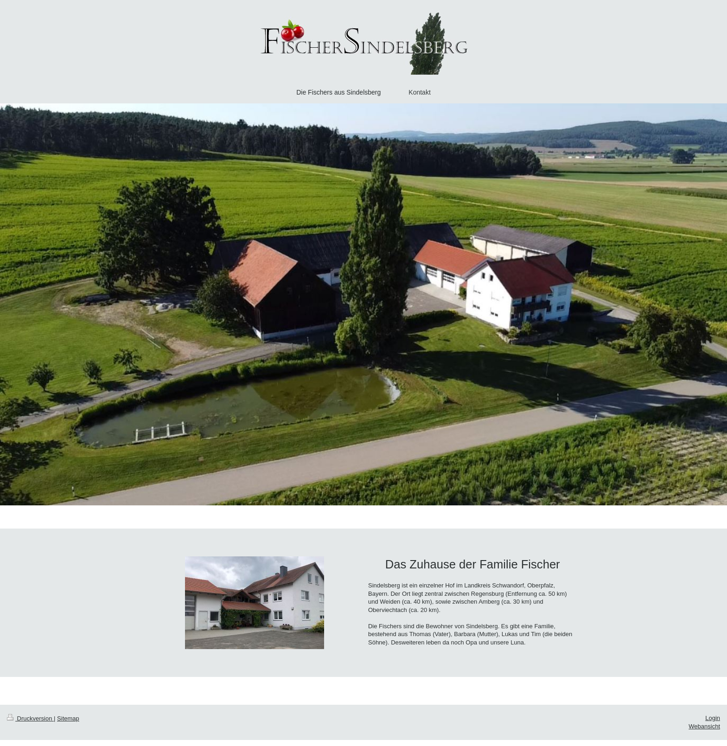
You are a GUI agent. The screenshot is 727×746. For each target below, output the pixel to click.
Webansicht (704, 726)
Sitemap (68, 718)
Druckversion (30, 718)
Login (712, 717)
